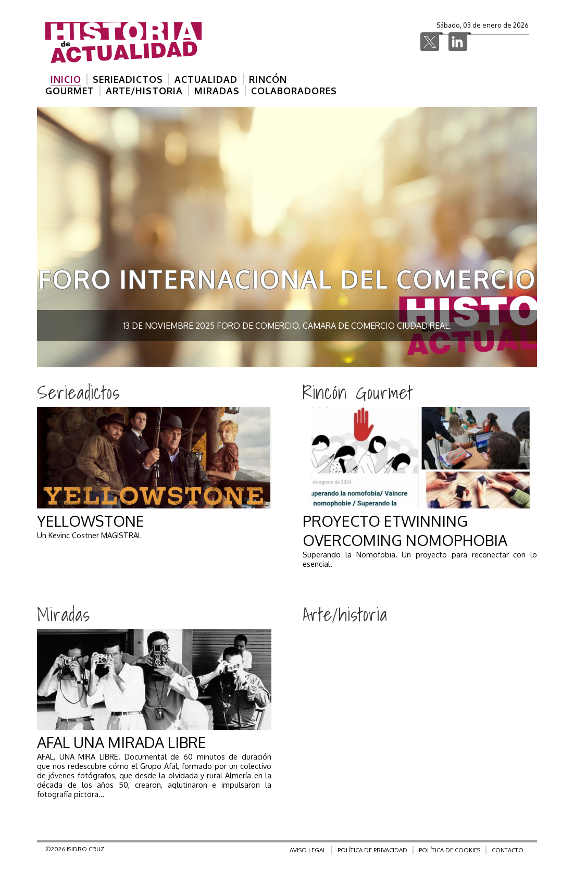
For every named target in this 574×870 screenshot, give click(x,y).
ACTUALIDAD (206, 79)
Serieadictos (78, 392)
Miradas (63, 614)
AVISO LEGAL (308, 850)
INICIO (66, 79)
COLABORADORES (294, 90)
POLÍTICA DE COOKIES (449, 850)
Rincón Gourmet (358, 392)
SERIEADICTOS (128, 79)
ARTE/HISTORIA (144, 90)
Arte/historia (345, 614)
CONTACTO (507, 850)
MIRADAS (217, 90)
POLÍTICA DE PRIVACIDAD (372, 850)
